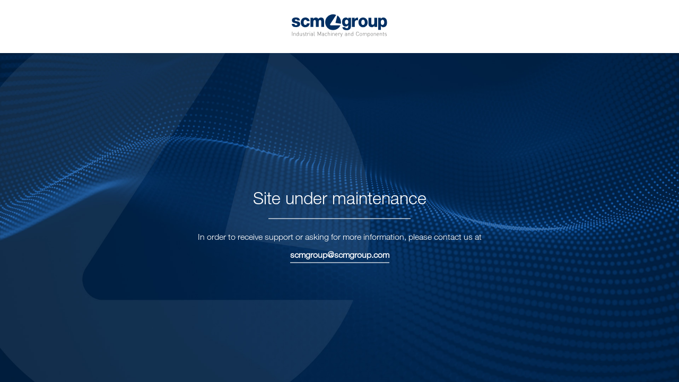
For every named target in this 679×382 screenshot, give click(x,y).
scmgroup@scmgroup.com (339, 254)
